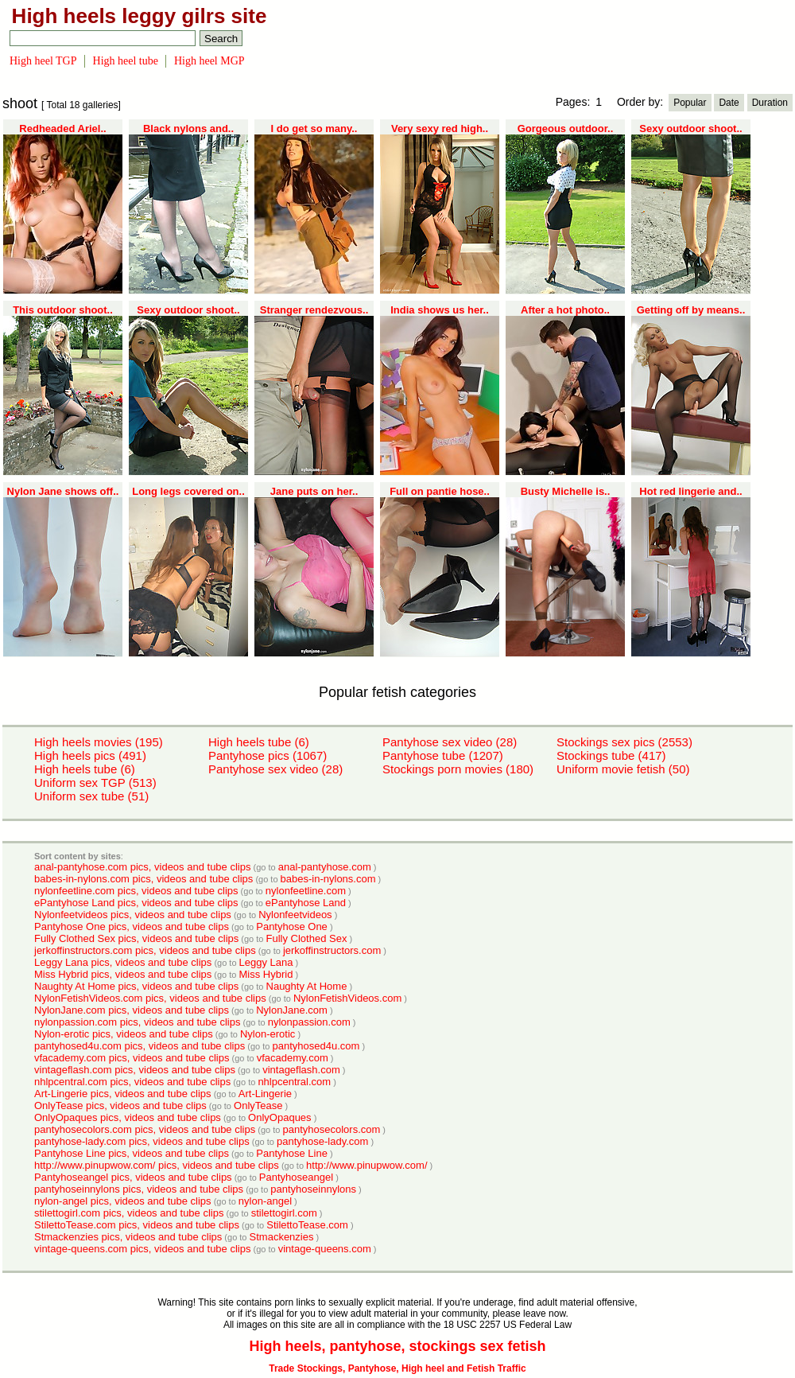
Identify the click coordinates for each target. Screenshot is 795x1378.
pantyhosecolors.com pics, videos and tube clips (144, 1129)
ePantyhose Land (306, 903)
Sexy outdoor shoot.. (690, 128)
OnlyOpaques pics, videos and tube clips (127, 1117)
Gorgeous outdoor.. (566, 128)
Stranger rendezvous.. (314, 310)
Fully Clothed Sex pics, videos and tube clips (136, 938)
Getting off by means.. (691, 310)
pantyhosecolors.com (331, 1129)
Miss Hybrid (266, 974)
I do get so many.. (314, 128)
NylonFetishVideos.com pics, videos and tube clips (150, 998)
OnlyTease (258, 1105)
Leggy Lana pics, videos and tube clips (122, 962)
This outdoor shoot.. (63, 310)
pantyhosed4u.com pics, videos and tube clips (139, 1046)
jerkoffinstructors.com (332, 950)
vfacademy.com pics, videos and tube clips (131, 1058)
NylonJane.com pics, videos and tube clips (131, 1010)
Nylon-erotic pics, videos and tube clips (123, 1034)
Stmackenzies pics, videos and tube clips (128, 1237)
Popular (689, 102)
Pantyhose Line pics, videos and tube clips (131, 1153)
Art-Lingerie (265, 1094)
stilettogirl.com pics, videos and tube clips (128, 1213)
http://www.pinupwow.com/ (366, 1165)
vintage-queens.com (324, 1249)
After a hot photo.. (565, 310)
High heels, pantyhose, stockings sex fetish (397, 1346)
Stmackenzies (282, 1237)
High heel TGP (43, 61)
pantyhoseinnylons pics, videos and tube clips (138, 1189)
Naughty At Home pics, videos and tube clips (136, 986)
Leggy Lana (266, 962)
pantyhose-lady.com (322, 1141)
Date (729, 102)
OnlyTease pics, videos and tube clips (120, 1105)
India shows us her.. (439, 310)
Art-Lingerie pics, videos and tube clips (122, 1094)
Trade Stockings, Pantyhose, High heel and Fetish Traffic (397, 1368)
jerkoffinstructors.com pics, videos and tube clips (145, 950)
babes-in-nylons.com (328, 879)
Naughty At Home (306, 986)
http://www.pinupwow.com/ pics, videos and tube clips (156, 1165)
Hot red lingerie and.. (690, 491)
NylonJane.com (292, 1010)
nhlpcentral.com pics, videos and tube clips (132, 1082)
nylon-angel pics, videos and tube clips (122, 1201)
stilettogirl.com (284, 1213)
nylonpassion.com (309, 1022)
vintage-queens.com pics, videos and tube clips (142, 1249)
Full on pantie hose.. (440, 491)
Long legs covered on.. (188, 491)
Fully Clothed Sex (306, 938)
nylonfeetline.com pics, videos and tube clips (136, 891)
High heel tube (125, 61)
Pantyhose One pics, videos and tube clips (131, 926)
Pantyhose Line (292, 1153)
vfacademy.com (292, 1058)
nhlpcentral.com (294, 1082)
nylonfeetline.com (306, 891)
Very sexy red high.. (439, 128)
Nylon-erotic (267, 1034)
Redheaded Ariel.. (62, 128)
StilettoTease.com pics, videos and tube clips (136, 1225)
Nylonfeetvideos (295, 915)
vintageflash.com (301, 1070)
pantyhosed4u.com (315, 1046)
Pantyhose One (292, 926)
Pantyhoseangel (296, 1177)
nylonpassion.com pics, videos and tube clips (137, 1022)
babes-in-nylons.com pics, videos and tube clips (143, 879)
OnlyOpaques (280, 1117)
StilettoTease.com (307, 1225)
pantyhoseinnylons (313, 1189)
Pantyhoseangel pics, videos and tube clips (133, 1177)
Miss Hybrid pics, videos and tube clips (122, 974)
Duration (770, 102)
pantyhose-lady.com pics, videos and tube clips (142, 1141)
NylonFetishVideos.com (347, 998)
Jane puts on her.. (314, 491)
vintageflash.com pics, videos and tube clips (134, 1070)
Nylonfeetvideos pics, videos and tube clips (132, 915)
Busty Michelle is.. (566, 491)
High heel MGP (209, 61)
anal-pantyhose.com (324, 867)
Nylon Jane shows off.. (63, 491)
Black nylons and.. (188, 128)
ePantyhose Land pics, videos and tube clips (136, 903)
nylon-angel (265, 1201)
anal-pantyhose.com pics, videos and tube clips (142, 867)
